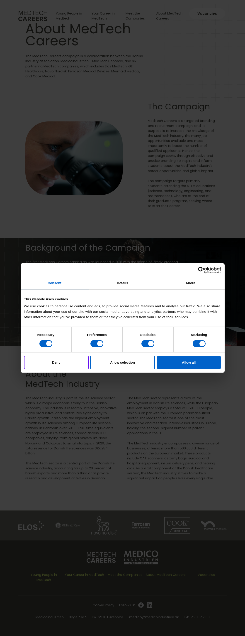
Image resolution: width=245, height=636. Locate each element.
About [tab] (191, 283)
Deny (56, 362)
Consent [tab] (54, 283)
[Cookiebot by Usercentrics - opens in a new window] (201, 270)
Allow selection (122, 362)
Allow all (189, 362)
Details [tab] (122, 283)
